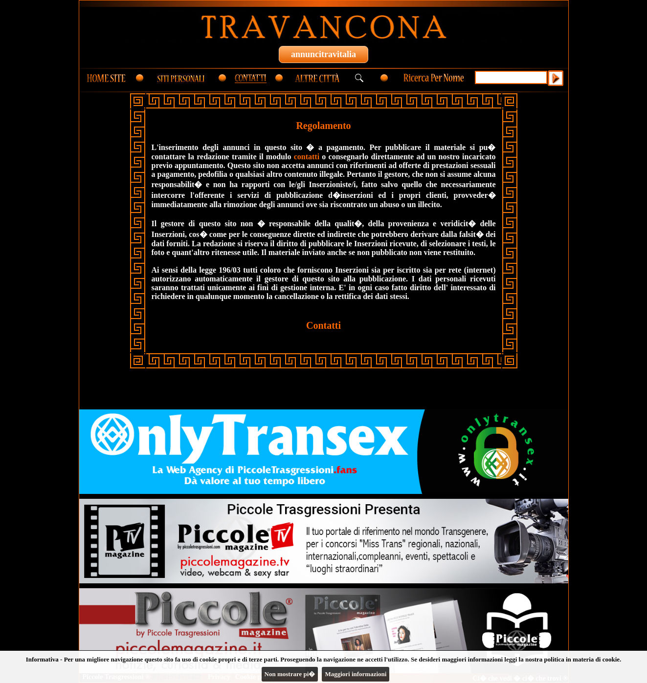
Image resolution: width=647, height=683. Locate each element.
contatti (306, 156)
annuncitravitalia (323, 54)
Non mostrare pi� (290, 674)
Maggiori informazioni (355, 674)
